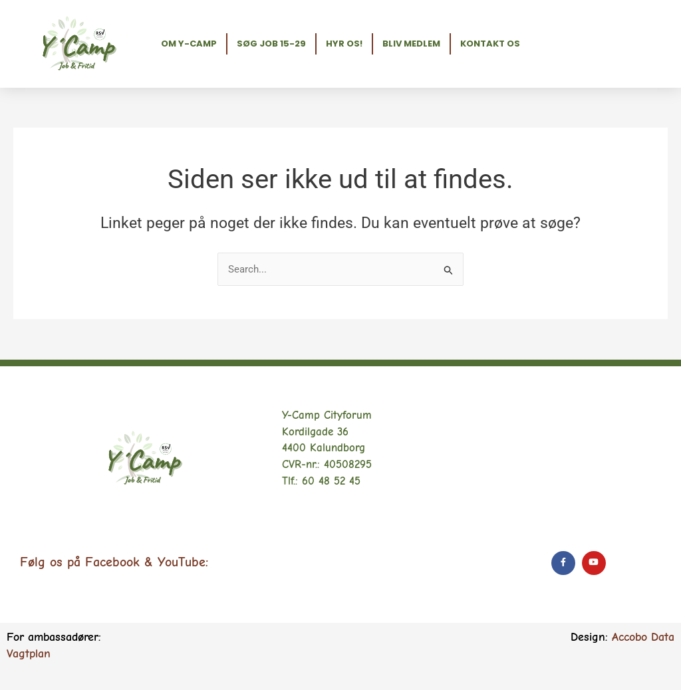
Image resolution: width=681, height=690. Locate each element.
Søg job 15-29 (271, 43)
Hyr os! (344, 43)
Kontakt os (490, 43)
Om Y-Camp (189, 43)
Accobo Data (643, 637)
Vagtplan (29, 654)
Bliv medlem (411, 43)
